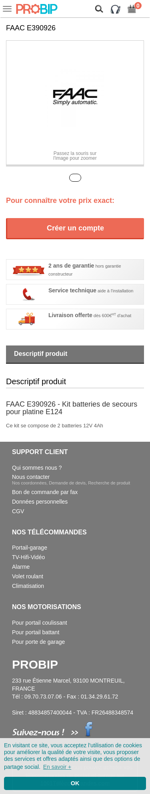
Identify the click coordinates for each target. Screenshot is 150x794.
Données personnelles (40, 501)
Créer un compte (75, 228)
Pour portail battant (35, 632)
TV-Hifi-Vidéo (28, 557)
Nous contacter (71, 479)
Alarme (21, 567)
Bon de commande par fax (45, 492)
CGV (18, 511)
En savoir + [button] (57, 767)
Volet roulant (27, 576)
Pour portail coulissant (39, 622)
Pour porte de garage (38, 642)
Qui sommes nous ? (37, 467)
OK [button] (75, 783)
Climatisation (28, 586)
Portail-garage (29, 547)
